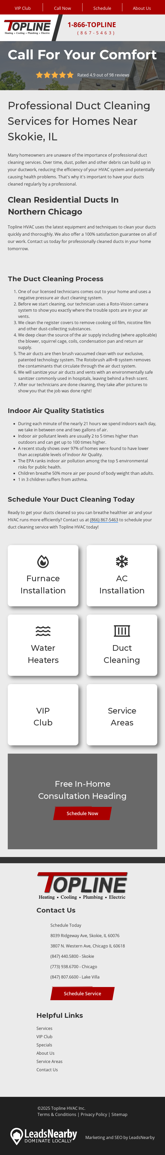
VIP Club (44, 1036)
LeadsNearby (142, 1137)
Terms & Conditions (57, 1114)
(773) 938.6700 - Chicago (73, 966)
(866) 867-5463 (104, 520)
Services (44, 1028)
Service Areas (49, 1061)
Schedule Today (65, 925)
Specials (44, 1045)
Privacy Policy (94, 1114)
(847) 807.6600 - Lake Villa (75, 977)
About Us (45, 1053)
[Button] (102, 7)
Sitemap (119, 1114)
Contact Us (47, 1070)
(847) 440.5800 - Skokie (72, 956)
